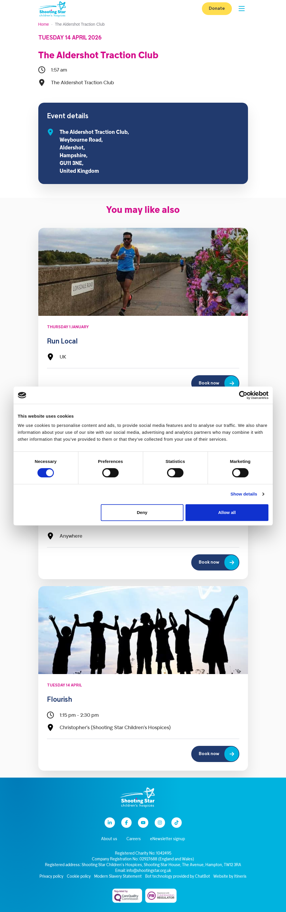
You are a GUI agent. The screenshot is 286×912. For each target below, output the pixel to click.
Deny (142, 512)
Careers (133, 839)
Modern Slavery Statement (118, 877)
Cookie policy (79, 877)
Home (43, 24)
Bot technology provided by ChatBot (177, 877)
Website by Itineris (230, 877)
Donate (217, 9)
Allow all (227, 512)
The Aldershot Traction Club (98, 56)
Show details (243, 493)
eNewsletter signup (167, 839)
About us (109, 839)
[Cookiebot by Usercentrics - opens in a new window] (243, 395)
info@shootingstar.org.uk (148, 871)
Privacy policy (51, 877)
